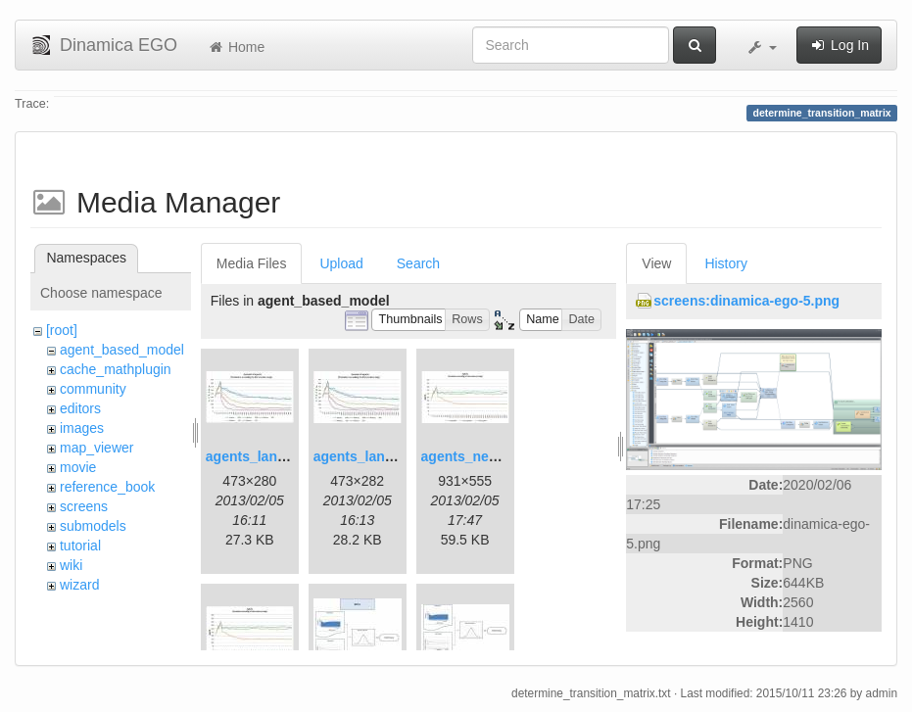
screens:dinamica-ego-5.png (746, 301)
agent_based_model (122, 349)
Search (418, 263)
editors (80, 408)
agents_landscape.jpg (277, 456)
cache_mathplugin (115, 369)
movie (78, 467)
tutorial (80, 545)
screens (84, 506)
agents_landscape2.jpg (388, 456)
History (725, 263)
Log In (839, 45)
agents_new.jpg (472, 456)
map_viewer (96, 447)
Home (235, 47)
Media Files (251, 263)
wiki (71, 565)
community (93, 389)
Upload (340, 263)
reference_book (107, 487)
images (82, 428)
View (656, 263)
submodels (93, 526)
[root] (61, 330)
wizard (79, 585)
